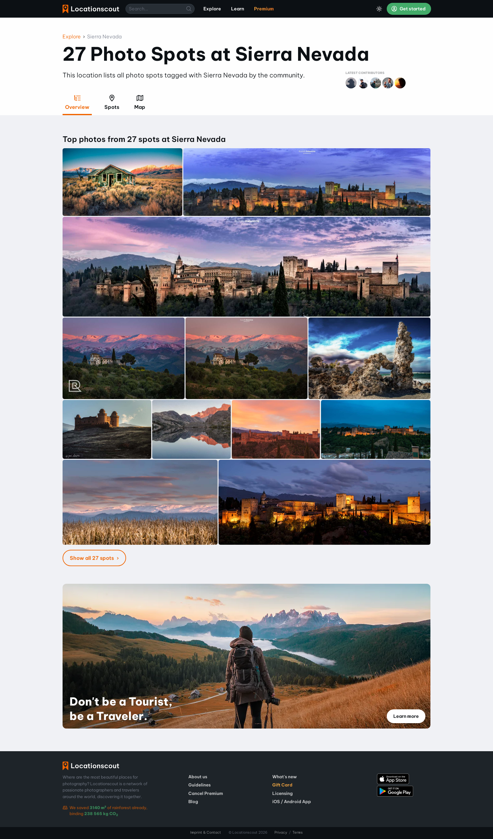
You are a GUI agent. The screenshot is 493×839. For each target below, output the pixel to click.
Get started (408, 9)
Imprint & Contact (205, 832)
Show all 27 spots (92, 558)
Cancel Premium (205, 793)
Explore (72, 36)
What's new (284, 777)
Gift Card (282, 785)
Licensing (282, 793)
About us (197, 777)
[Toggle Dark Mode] (379, 9)
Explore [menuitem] (212, 9)
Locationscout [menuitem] (91, 9)
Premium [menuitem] (264, 9)
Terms (297, 832)
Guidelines (199, 785)
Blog (193, 801)
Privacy (280, 832)
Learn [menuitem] (237, 9)
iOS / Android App (291, 801)
